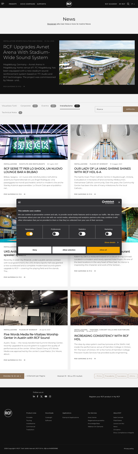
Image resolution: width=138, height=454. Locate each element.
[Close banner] (119, 202)
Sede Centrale (118, 417)
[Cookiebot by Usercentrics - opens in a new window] (104, 202)
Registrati (51, 24)
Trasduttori (30, 429)
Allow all (103, 250)
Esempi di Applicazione (71, 417)
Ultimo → (132, 376)
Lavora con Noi (118, 423)
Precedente (109, 376)
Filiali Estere (117, 420)
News (115, 426)
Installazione (30, 423)
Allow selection (69, 250)
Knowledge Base (94, 423)
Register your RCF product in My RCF (104, 396)
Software (48, 420)
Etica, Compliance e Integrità (123, 432)
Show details (110, 242)
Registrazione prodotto (96, 420)
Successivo (121, 376)
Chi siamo (116, 429)
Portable (29, 417)
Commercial (30, 426)
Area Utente (92, 417)
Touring (29, 420)
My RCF (122, 4)
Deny (35, 250)
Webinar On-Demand (95, 426)
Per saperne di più (12, 86)
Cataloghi (48, 417)
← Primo (98, 376)
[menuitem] (27, 4)
